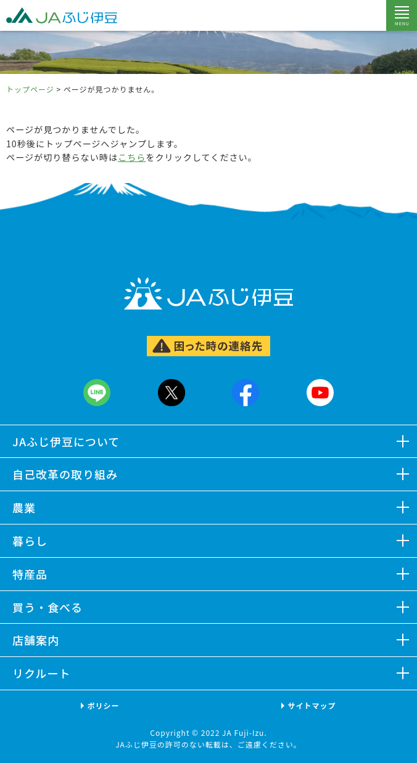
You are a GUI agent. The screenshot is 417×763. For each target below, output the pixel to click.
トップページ (30, 89)
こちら (132, 157)
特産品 (29, 574)
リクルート (41, 673)
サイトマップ (311, 705)
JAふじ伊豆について (66, 441)
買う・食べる (47, 607)
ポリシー (103, 705)
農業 (24, 507)
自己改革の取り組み (65, 474)
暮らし (29, 540)
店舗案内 (35, 640)
